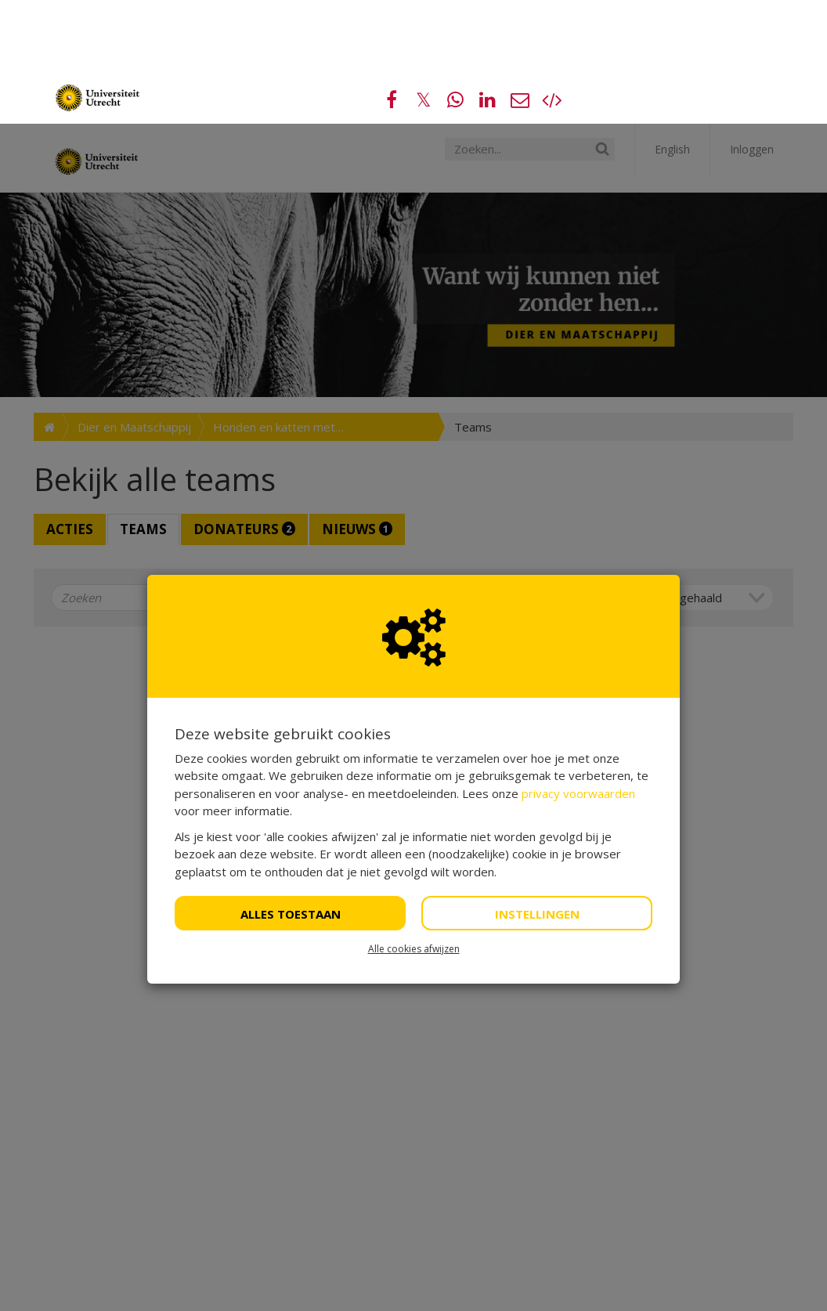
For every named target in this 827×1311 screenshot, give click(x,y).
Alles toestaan (290, 790)
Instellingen (537, 790)
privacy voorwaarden (578, 669)
